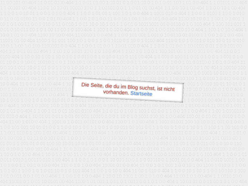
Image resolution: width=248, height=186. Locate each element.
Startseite (141, 93)
